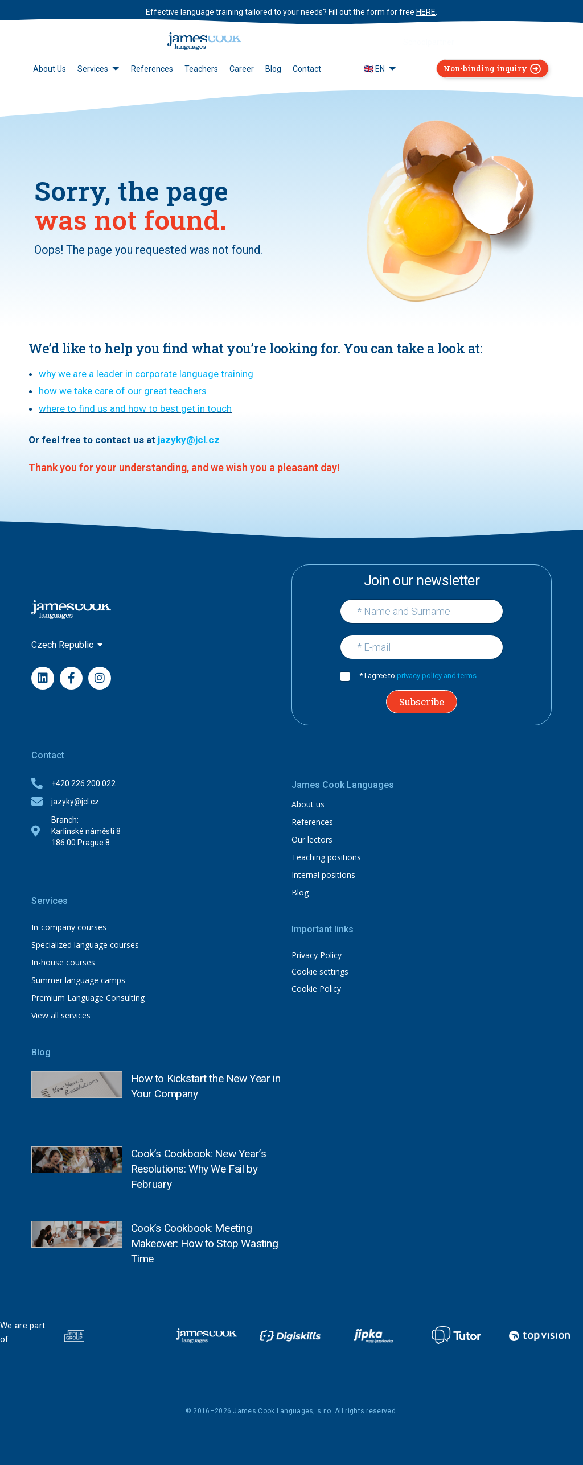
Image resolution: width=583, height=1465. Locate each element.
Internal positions (323, 874)
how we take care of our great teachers (123, 391)
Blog (300, 892)
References (312, 821)
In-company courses (68, 927)
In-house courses (63, 962)
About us (308, 804)
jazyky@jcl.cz (189, 439)
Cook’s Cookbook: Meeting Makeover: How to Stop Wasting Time (210, 1230)
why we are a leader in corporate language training (146, 373)
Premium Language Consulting (88, 997)
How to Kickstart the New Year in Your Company (203, 1079)
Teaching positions (326, 857)
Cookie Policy (316, 988)
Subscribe (421, 701)
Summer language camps (78, 980)
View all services (61, 1015)
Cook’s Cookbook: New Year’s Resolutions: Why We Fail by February (210, 1156)
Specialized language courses (85, 944)
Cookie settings (320, 971)
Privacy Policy (317, 955)
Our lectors (312, 839)
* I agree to (418, 675)
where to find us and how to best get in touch (135, 408)
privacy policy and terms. (437, 675)
